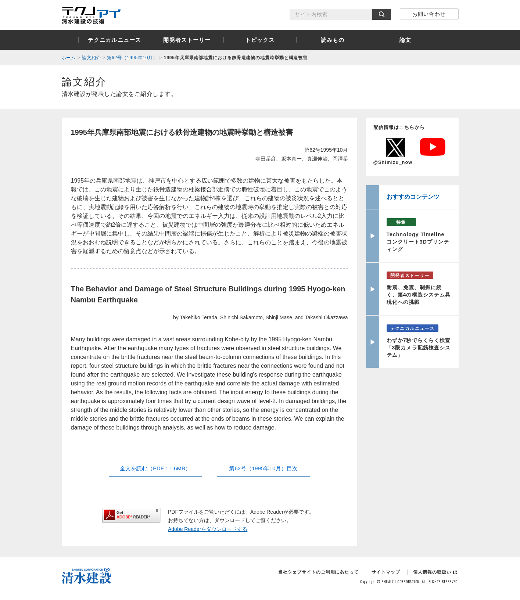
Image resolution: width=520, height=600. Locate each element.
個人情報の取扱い (432, 572)
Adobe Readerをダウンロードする (207, 529)
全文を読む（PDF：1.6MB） (155, 468)
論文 (405, 40)
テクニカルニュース (114, 40)
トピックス (260, 40)
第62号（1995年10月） (132, 57)
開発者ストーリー (187, 40)
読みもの (333, 40)
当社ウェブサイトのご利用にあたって (318, 572)
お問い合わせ (428, 14)
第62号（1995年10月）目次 (263, 468)
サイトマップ (386, 572)
